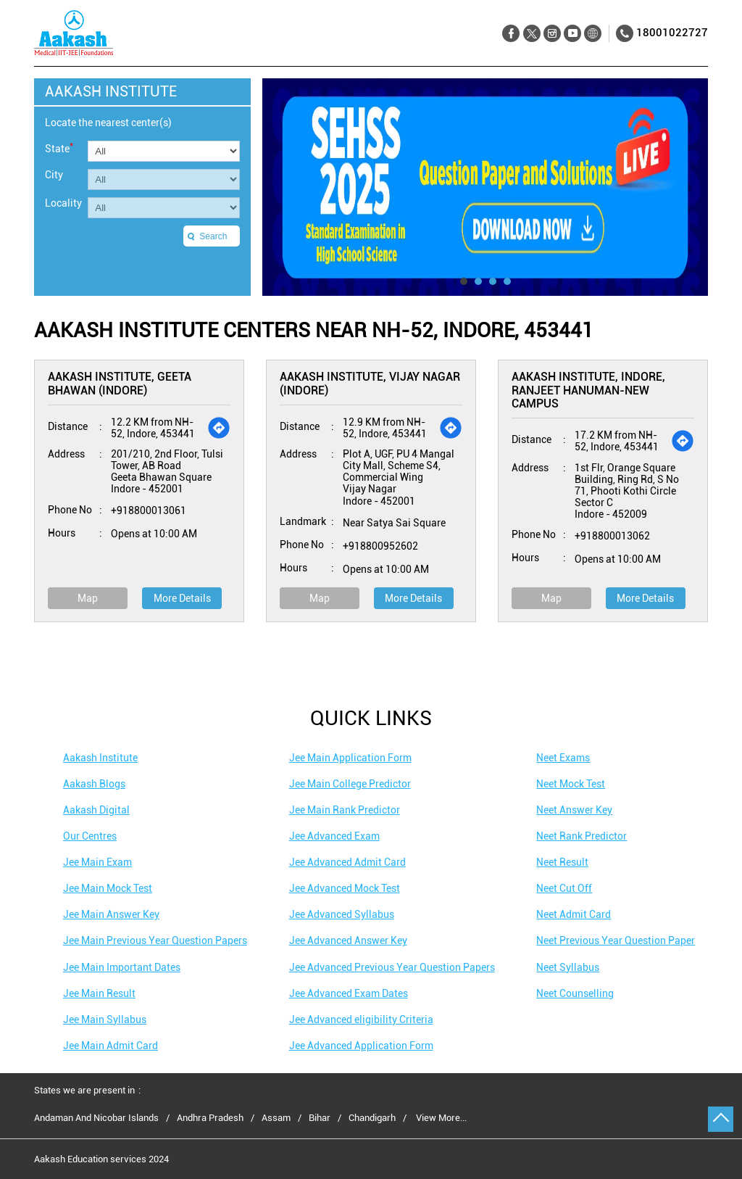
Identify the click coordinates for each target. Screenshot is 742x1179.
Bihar (319, 1118)
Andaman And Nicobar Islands (96, 1118)
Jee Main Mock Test (107, 888)
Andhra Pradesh (210, 1118)
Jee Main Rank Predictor (344, 810)
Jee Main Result (99, 993)
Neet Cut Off (564, 888)
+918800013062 (612, 536)
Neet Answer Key (574, 810)
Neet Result (562, 862)
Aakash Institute (100, 758)
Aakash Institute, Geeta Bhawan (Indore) (119, 383)
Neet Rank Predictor (581, 836)
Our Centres (90, 836)
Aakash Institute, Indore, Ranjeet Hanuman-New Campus (588, 390)
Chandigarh (372, 1118)
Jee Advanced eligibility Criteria (361, 1019)
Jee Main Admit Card (110, 1045)
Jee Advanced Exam (334, 836)
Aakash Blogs (94, 784)
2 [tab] (478, 281)
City (54, 175)
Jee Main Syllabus (104, 1019)
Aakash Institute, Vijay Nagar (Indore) (370, 383)
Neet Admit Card (573, 914)
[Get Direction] (218, 427)
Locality (63, 203)
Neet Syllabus (567, 967)
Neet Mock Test (570, 784)
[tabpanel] (485, 187)
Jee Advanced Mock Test (344, 888)
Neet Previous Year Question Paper (615, 940)
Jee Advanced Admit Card (347, 862)
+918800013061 (148, 510)
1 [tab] (463, 281)
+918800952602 (380, 546)
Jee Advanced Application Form (361, 1045)
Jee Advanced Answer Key (348, 940)
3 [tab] (492, 281)
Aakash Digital (96, 810)
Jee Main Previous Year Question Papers (155, 940)
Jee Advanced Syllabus (341, 914)
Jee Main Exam (97, 862)
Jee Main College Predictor (350, 784)
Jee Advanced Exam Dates (348, 993)
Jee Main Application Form (350, 758)
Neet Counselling (575, 993)
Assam (276, 1118)
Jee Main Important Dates (121, 967)
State (59, 147)
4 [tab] (507, 281)
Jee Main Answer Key (111, 914)
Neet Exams (563, 758)
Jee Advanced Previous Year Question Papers (392, 967)
